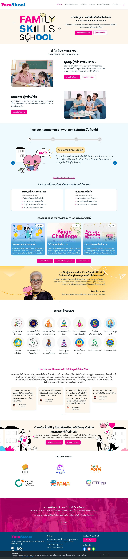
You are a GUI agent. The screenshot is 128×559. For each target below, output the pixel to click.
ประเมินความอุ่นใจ (88, 77)
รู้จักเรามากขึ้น (100, 33)
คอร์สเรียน (83, 4)
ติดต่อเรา (50, 536)
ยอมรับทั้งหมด (104, 555)
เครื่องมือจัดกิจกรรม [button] (71, 4)
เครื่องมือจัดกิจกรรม (83, 33)
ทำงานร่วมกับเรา (73, 442)
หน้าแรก (59, 4)
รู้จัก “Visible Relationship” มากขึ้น (64, 178)
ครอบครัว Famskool (103, 4)
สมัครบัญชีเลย (64, 522)
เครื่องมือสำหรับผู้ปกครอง (64, 261)
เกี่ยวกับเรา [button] (115, 4)
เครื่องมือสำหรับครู (45, 261)
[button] (60, 302)
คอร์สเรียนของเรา (83, 261)
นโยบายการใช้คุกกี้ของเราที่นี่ (27, 556)
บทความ (92, 4)
